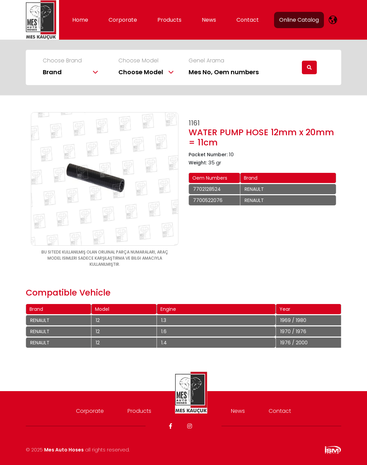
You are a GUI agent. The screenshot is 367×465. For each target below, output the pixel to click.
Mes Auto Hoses (64, 450)
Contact (247, 20)
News (209, 20)
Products (169, 20)
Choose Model (138, 60)
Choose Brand (62, 60)
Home (80, 20)
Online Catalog (299, 20)
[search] (309, 67)
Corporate (123, 20)
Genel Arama (206, 60)
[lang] (333, 20)
